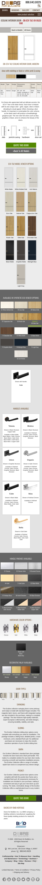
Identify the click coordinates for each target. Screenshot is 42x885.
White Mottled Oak (21, 178)
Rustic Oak (10, 226)
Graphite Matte (21, 251)
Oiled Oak (21, 226)
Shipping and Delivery (21, 872)
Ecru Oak (9, 202)
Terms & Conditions (22, 870)
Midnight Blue (32, 251)
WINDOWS (15, 10)
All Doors (27, 30)
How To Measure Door (23, 856)
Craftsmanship (7, 856)
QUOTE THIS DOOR (21, 145)
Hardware (33, 859)
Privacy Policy (35, 870)
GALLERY (25, 10)
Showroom (21, 846)
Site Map (21, 863)
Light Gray (21, 275)
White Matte (8, 178)
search (39, 5)
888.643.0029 (33, 2)
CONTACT (36, 10)
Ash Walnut (33, 178)
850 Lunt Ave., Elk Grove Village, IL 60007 (22, 849)
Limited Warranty (8, 870)
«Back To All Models (21, 150)
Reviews (28, 861)
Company (8, 861)
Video (21, 861)
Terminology (23, 859)
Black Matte (10, 251)
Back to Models (17, 30)
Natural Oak (20, 202)
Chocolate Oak (32, 226)
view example (6, 675)
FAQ (34, 861)
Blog (15, 861)
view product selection (26, 14)
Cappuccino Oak (32, 202)
